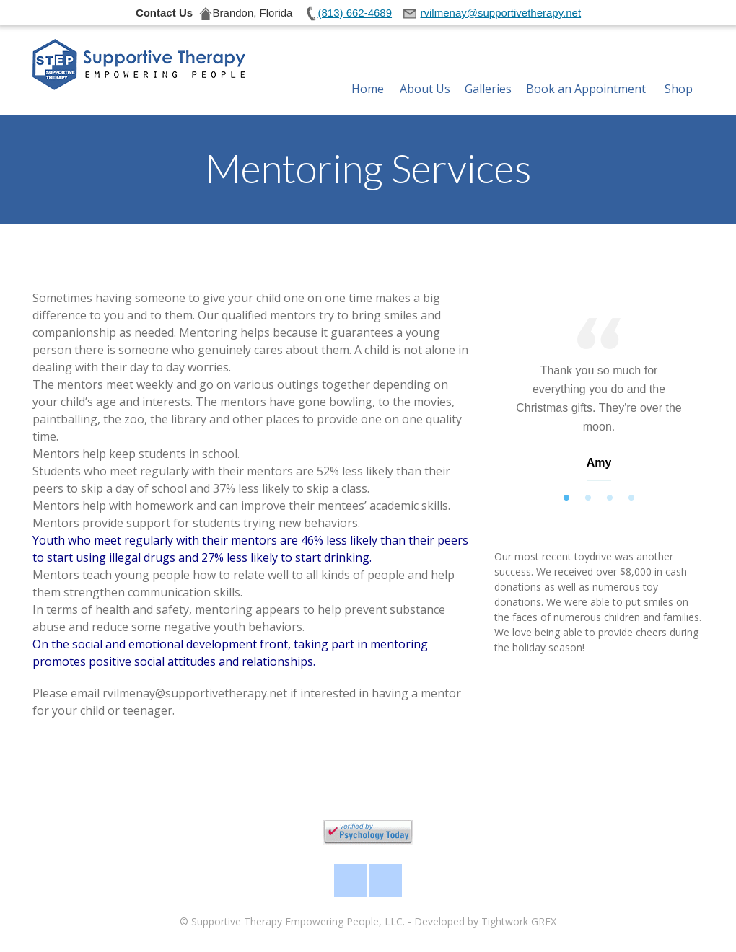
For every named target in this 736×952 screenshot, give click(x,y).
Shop (679, 71)
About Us (425, 71)
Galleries (488, 71)
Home (367, 71)
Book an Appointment (586, 71)
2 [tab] (588, 498)
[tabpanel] (599, 403)
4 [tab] (631, 498)
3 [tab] (610, 498)
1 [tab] (566, 498)
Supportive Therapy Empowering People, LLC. (298, 921)
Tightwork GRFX (518, 921)
